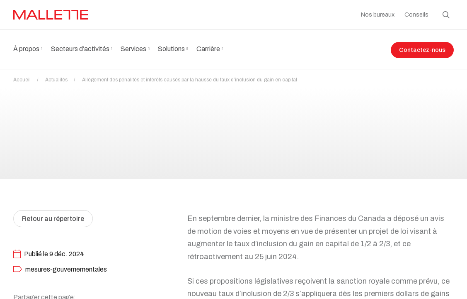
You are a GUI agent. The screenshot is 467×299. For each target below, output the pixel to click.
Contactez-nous (422, 50)
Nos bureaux (377, 15)
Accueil (28, 80)
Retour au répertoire (53, 238)
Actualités (62, 80)
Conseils (416, 15)
